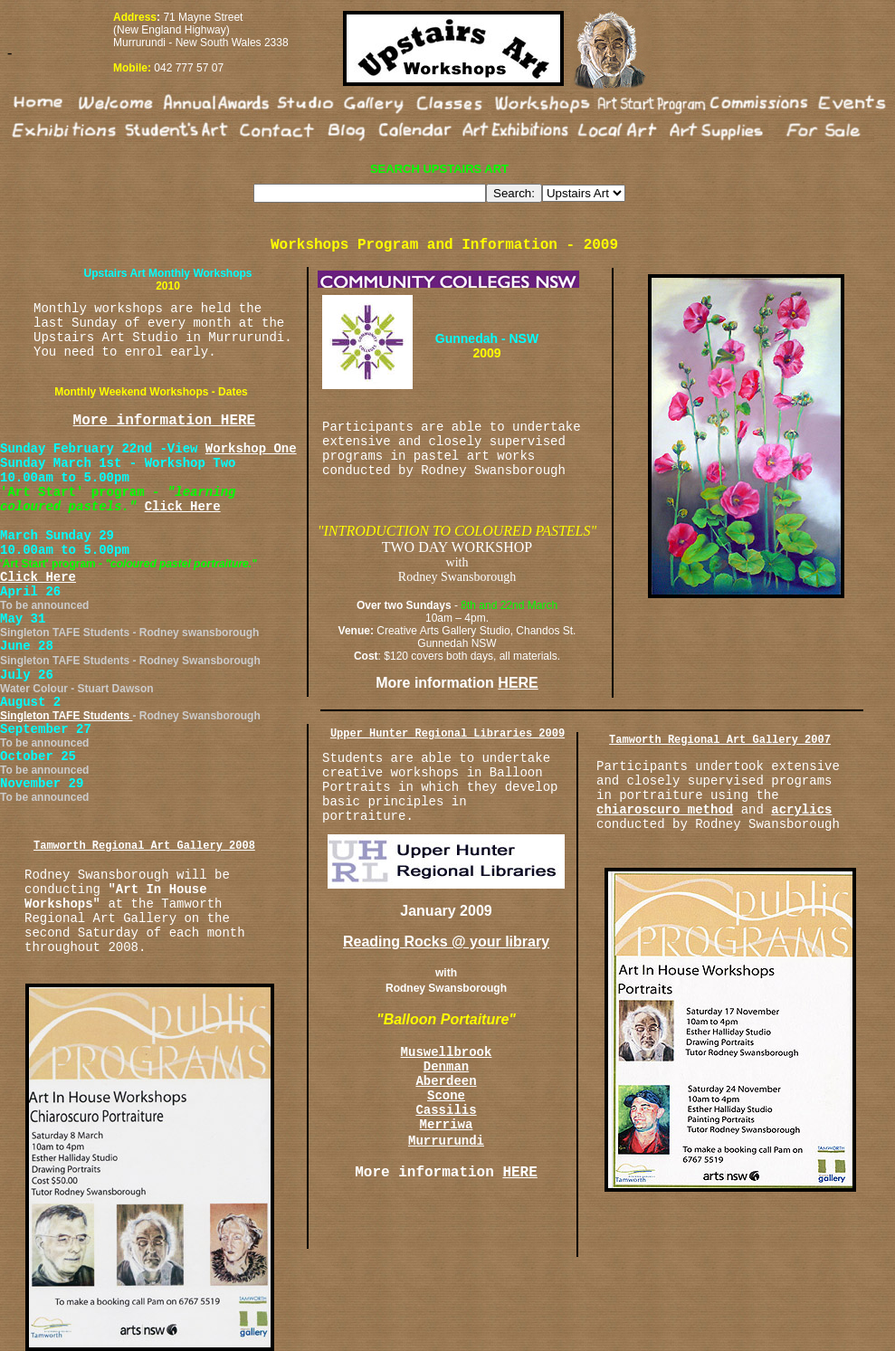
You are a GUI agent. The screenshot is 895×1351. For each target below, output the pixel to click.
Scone (446, 1096)
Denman (446, 1067)
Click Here (183, 506)
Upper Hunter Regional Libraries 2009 (447, 734)
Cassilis (445, 1110)
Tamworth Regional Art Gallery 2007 (720, 740)
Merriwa (446, 1125)
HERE (518, 682)
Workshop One (251, 449)
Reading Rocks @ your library (446, 941)
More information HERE (164, 421)
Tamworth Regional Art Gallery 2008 (144, 846)
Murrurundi (446, 1141)
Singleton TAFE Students (66, 715)
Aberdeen (445, 1081)
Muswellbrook (446, 1052)
